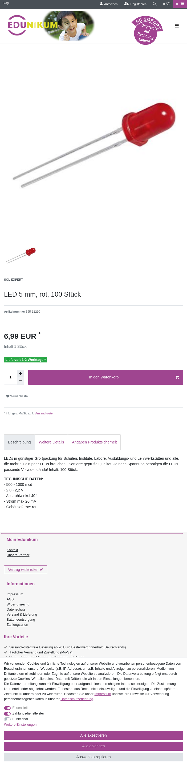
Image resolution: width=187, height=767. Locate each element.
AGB (10, 599)
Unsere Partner (18, 555)
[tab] (19, 442)
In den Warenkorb (134, 377)
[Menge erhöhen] (20, 373)
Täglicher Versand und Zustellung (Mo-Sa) (40, 652)
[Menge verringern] (20, 381)
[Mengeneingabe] (10, 377)
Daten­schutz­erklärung (76, 699)
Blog (6, 3)
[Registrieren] (135, 4)
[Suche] (154, 4)
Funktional (20, 719)
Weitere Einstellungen (20, 724)
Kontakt (12, 550)
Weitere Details (51, 442)
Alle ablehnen (93, 746)
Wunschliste (17, 396)
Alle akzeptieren (93, 735)
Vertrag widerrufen (25, 569)
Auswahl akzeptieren (93, 757)
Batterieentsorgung (21, 619)
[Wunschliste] (166, 4)
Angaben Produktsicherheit (94, 442)
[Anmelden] (109, 4)
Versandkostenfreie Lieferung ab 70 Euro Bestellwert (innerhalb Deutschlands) (67, 647)
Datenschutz (16, 609)
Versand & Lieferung (22, 614)
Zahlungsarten (17, 625)
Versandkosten (44, 413)
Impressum (15, 594)
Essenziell (20, 708)
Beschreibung (19, 442)
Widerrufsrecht (18, 604)
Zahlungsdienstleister (28, 713)
